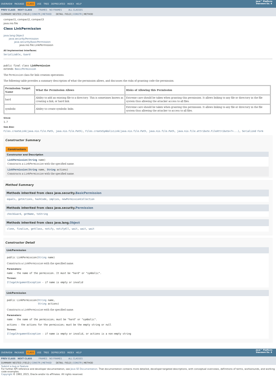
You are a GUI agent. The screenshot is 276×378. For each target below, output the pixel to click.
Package (19, 4)
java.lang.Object (14, 35)
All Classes (75, 10)
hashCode (40, 199)
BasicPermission (25, 68)
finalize (22, 228)
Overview (6, 4)
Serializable (12, 54)
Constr (36, 14)
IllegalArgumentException (24, 282)
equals (11, 199)
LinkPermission (17, 159)
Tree (46, 4)
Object (75, 222)
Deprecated (58, 4)
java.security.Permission (24, 38)
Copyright (6, 374)
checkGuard (14, 213)
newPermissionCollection (78, 199)
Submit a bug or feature (14, 366)
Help (78, 4)
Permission (84, 207)
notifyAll (62, 228)
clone (10, 228)
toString (42, 213)
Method (46, 14)
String (33, 159)
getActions (25, 199)
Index (70, 4)
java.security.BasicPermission (32, 41)
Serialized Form (252, 131)
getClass (36, 228)
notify (49, 228)
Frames (43, 10)
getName (29, 213)
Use (39, 4)
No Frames (55, 10)
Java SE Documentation (84, 369)
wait (74, 228)
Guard (26, 54)
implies (54, 199)
